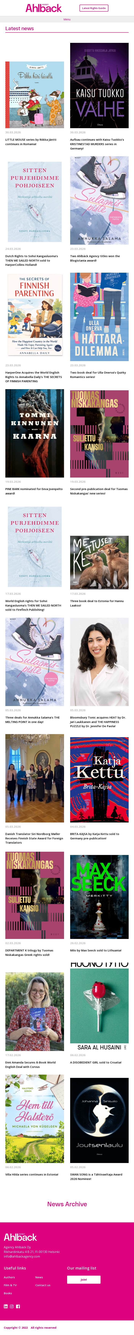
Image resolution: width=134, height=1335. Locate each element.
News (39, 1277)
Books (8, 1293)
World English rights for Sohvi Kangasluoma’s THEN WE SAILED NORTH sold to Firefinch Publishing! (33, 605)
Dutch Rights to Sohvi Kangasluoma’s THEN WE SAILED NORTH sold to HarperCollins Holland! (31, 260)
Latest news (19, 28)
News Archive (67, 1204)
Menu (67, 19)
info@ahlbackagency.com (22, 1256)
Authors (9, 1277)
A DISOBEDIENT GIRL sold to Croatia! (95, 1062)
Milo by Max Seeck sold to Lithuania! (95, 950)
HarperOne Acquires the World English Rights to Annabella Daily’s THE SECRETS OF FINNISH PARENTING (33, 377)
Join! (84, 1279)
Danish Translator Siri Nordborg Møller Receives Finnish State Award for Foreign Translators (34, 838)
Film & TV (10, 1285)
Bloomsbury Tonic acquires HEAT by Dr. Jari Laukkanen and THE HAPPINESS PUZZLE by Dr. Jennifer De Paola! (98, 721)
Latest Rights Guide (94, 8)
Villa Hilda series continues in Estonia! (31, 1174)
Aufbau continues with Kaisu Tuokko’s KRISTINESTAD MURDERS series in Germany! (97, 144)
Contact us (42, 1285)
